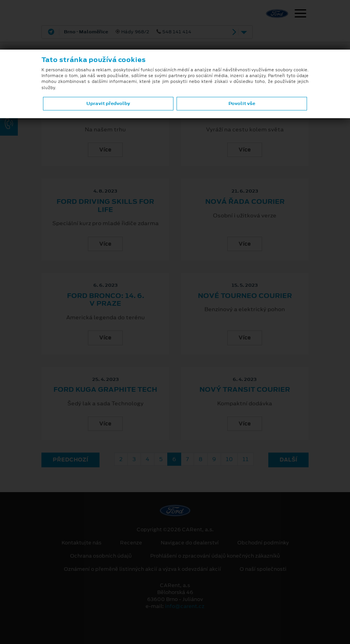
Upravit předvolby (108, 103)
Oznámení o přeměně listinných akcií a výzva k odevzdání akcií (142, 569)
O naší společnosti (263, 569)
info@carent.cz (184, 606)
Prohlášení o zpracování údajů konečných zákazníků (215, 556)
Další (288, 459)
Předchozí (70, 459)
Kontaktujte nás (81, 542)
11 (245, 459)
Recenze (131, 542)
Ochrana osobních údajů (101, 556)
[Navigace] (300, 14)
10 (229, 459)
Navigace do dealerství (190, 542)
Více (105, 149)
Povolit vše (241, 103)
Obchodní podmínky (263, 542)
